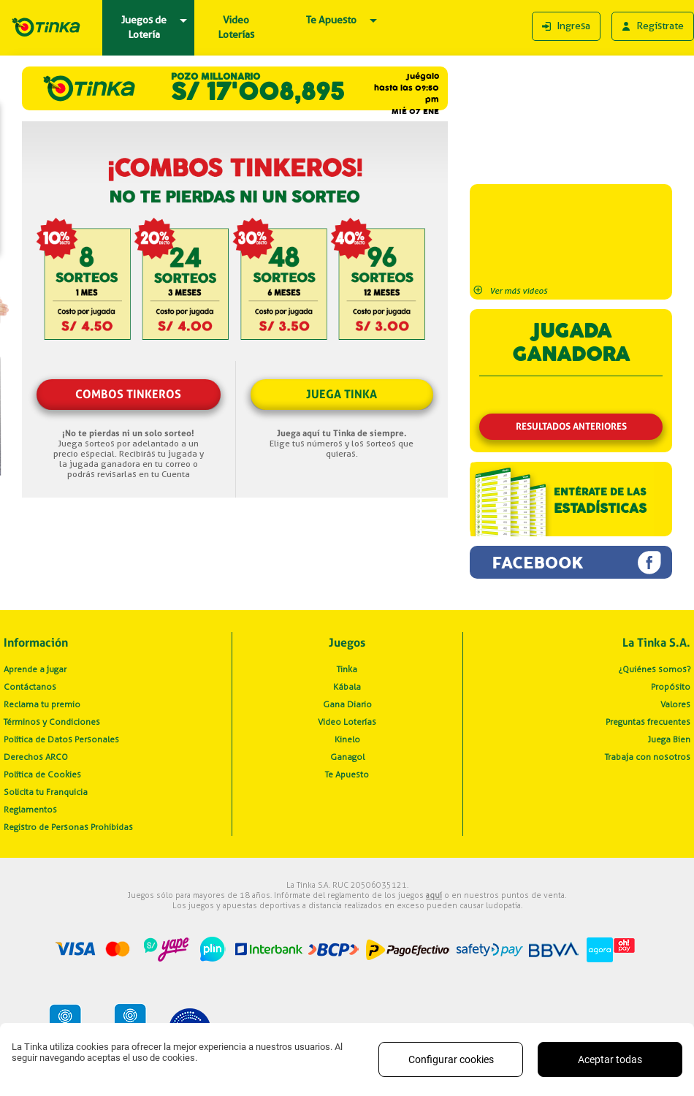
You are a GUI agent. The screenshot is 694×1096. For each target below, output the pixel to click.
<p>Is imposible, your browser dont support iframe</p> (571, 121)
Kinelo (347, 739)
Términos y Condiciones (52, 722)
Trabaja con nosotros (647, 757)
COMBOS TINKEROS (128, 394)
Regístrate (653, 26)
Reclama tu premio (42, 704)
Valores (675, 704)
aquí (434, 895)
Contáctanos (30, 687)
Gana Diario (347, 704)
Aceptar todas (610, 1059)
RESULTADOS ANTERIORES (571, 426)
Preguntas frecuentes (648, 722)
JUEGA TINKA (341, 394)
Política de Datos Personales (61, 739)
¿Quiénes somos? (654, 669)
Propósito (670, 687)
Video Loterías (347, 722)
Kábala (347, 687)
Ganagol (347, 757)
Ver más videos (510, 290)
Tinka (347, 669)
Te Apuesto (347, 774)
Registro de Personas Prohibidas (68, 827)
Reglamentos (30, 809)
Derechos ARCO (36, 757)
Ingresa (566, 26)
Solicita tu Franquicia (46, 792)
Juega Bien (668, 739)
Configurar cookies (451, 1059)
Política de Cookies (42, 774)
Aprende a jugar (35, 669)
